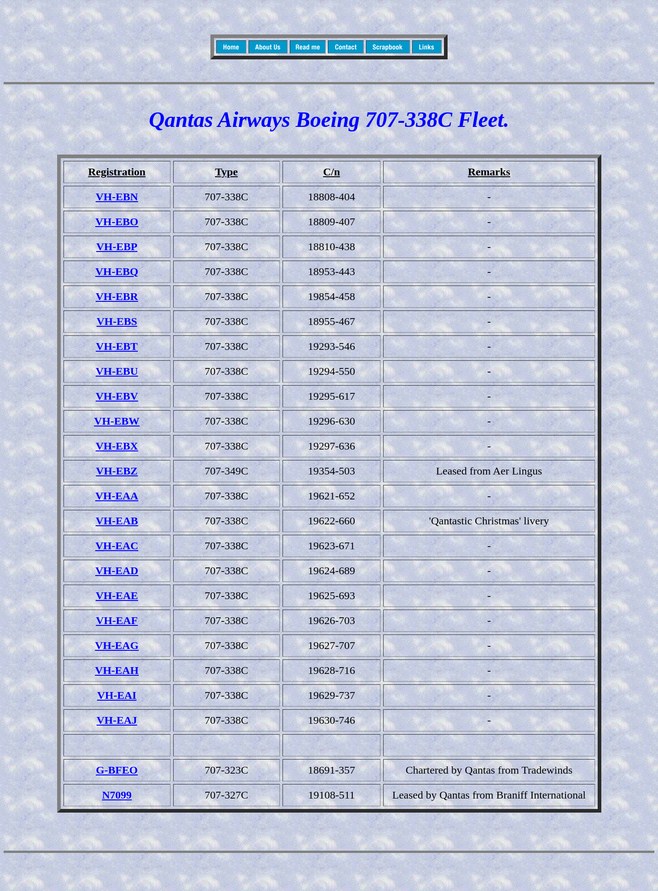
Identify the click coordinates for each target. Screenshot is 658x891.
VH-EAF (117, 620)
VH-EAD (116, 570)
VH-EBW (117, 421)
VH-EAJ (117, 720)
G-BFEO (117, 770)
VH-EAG (117, 645)
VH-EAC (116, 546)
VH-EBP (116, 246)
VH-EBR (117, 296)
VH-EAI (116, 695)
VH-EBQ (116, 271)
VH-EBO (116, 222)
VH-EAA (116, 496)
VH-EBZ (117, 471)
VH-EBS (117, 321)
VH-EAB (117, 521)
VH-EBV (117, 396)
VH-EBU (117, 371)
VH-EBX (117, 446)
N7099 (117, 795)
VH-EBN (117, 197)
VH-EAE (117, 595)
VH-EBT (117, 346)
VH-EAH (117, 670)
